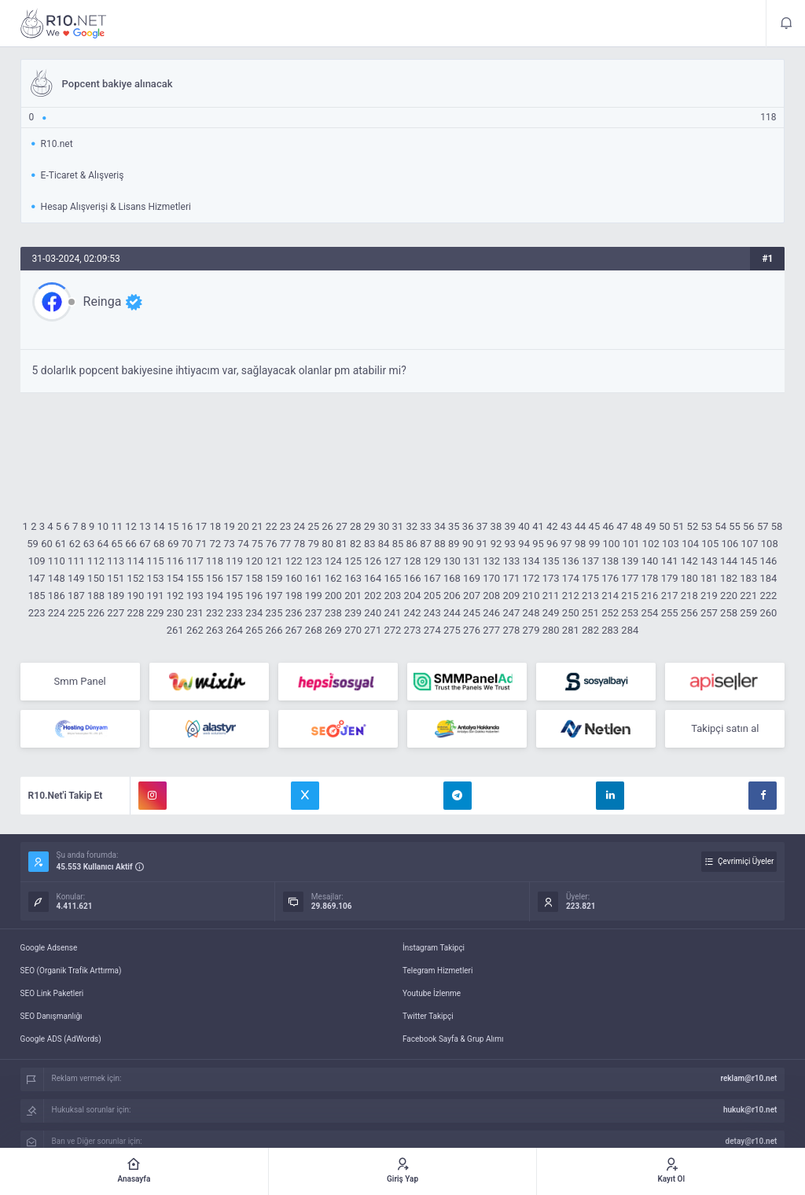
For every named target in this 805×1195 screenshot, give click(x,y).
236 (294, 613)
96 (552, 544)
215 (629, 595)
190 (135, 595)
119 (234, 561)
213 (590, 595)
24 (300, 526)
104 (690, 544)
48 (636, 526)
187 (76, 595)
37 (482, 526)
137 (590, 561)
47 (622, 526)
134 (531, 561)
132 (491, 561)
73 (229, 544)
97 (566, 544)
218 (689, 595)
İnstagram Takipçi (433, 947)
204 (412, 595)
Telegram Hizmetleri (437, 970)
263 (214, 630)
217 (669, 595)
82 (356, 544)
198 (294, 595)
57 (763, 526)
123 (313, 561)
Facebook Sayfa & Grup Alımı (453, 1039)
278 (511, 630)
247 (511, 613)
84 (384, 544)
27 (341, 526)
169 (471, 578)
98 (580, 544)
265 (254, 630)
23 (286, 526)
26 (327, 526)
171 (511, 578)
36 (468, 526)
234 (254, 613)
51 (679, 526)
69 (173, 544)
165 (392, 578)
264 (234, 630)
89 (454, 544)
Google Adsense (49, 947)
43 (566, 526)
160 (294, 578)
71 (202, 544)
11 (117, 526)
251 (590, 613)
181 (709, 578)
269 (333, 630)
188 (96, 595)
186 (56, 595)
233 (234, 613)
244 (452, 613)
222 (768, 595)
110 (56, 561)
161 (313, 578)
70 (187, 544)
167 (432, 578)
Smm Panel (80, 681)
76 (272, 544)
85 (398, 544)
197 (274, 595)
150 (96, 578)
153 (155, 578)
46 (608, 526)
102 (651, 544)
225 (76, 613)
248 (531, 613)
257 (709, 613)
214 (610, 595)
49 (650, 526)
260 (768, 613)
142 (689, 561)
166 (412, 578)
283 (610, 630)
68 (159, 544)
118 (214, 561)
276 (471, 630)
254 (649, 613)
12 (131, 526)
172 (531, 578)
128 (412, 561)
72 (215, 544)
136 (570, 561)
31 (398, 526)
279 (531, 630)
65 (117, 544)
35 (454, 526)
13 (145, 526)
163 (353, 578)
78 (300, 544)
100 (611, 544)
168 (452, 578)
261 (175, 630)
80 (327, 544)
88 (440, 544)
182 (728, 578)
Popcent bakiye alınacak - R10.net (63, 23)
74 (243, 544)
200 (333, 595)
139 (629, 561)
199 (313, 595)
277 (491, 630)
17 (202, 526)
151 (115, 578)
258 (728, 613)
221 (748, 595)
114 (135, 561)
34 (440, 526)
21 (257, 526)
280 (551, 630)
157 (234, 578)
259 (748, 613)
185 (37, 595)
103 (670, 544)
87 (426, 544)
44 (580, 526)
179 (669, 578)
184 (768, 578)
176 (610, 578)
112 (96, 561)
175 (590, 578)
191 (155, 595)
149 (76, 578)
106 (729, 544)
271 (372, 630)
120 (254, 561)
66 (131, 544)
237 (313, 613)
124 (333, 561)
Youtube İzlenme (431, 993)
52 (693, 526)
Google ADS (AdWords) (60, 1039)
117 (195, 561)
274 (432, 630)
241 (392, 613)
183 (748, 578)
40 (524, 526)
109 (37, 561)
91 (482, 544)
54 (720, 526)
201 (353, 595)
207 (471, 595)
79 (313, 544)
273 (412, 630)
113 (115, 561)
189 (115, 595)
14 (159, 526)
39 (510, 526)
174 (570, 578)
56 (749, 526)
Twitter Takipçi (428, 1016)
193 (195, 595)
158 (254, 578)
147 (37, 578)
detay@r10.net (751, 1141)
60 (47, 544)
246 (491, 613)
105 (710, 544)
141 (669, 561)
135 (551, 561)
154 (175, 578)
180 (689, 578)
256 (689, 613)
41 (538, 526)
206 (452, 595)
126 (372, 561)
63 (89, 544)
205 (432, 595)
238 (333, 613)
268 (313, 630)
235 (274, 613)
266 (274, 630)
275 (452, 630)
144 (728, 561)
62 (75, 544)
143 (709, 561)
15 (173, 526)
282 (590, 630)
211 (551, 595)
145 (748, 561)
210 (531, 595)
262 (195, 630)
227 (115, 613)
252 (610, 613)
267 (294, 630)
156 (214, 578)
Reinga (102, 301)
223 (37, 613)
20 (243, 526)
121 (274, 561)
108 (769, 544)
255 (669, 613)
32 (411, 526)
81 (341, 544)
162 (333, 578)
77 (286, 544)
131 (471, 561)
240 (372, 613)
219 (709, 595)
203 (392, 595)
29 (370, 526)
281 (570, 630)
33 (426, 526)
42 (552, 526)
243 (432, 613)
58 (777, 526)
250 (570, 613)
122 (294, 561)
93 (510, 544)
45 (595, 526)
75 (257, 544)
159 (274, 578)
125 (353, 561)
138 (610, 561)
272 (392, 630)
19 (229, 526)
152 (135, 578)
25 (313, 526)
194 (214, 595)
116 (175, 561)
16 (187, 526)
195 (234, 595)
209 (511, 595)
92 (496, 544)
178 (649, 578)
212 (570, 595)
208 (491, 595)
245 (471, 613)
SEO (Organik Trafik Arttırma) (71, 970)
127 (392, 561)
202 (372, 595)
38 (496, 526)
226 (96, 613)
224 (56, 613)
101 (631, 544)
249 (551, 613)
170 (491, 578)
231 (195, 613)
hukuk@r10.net (750, 1109)
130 (452, 561)
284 (629, 630)
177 (629, 578)
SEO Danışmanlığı (51, 1016)
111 (76, 561)
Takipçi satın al (725, 728)
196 (254, 595)
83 (370, 544)
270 (353, 630)
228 (135, 613)
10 (103, 526)
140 (649, 561)
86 (411, 544)
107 (750, 544)
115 (155, 561)
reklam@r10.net (748, 1078)
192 (175, 595)
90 (468, 544)
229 (155, 613)
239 (353, 613)
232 (214, 613)
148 (56, 578)
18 (215, 526)
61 (61, 544)
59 (33, 544)
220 (728, 595)
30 (384, 526)
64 (103, 544)
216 (649, 595)
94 (524, 544)
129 (432, 561)
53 (706, 526)
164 (372, 578)
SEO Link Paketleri (52, 993)
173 (551, 578)
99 (595, 544)
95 (538, 544)
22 (272, 526)
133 (511, 561)
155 (195, 578)
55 (735, 526)
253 (629, 613)
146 (768, 561)
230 (175, 613)
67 (145, 544)
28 (356, 526)
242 (412, 613)
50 (665, 526)
